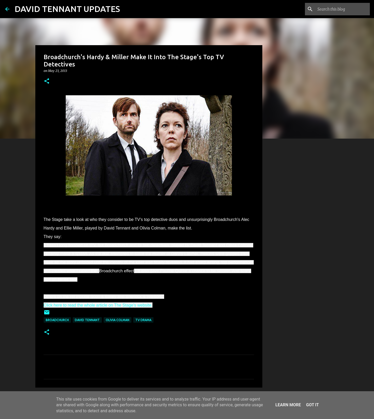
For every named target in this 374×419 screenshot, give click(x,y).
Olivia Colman (117, 320)
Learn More (288, 404)
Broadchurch (57, 320)
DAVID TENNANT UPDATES (67, 8)
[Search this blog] (342, 9)
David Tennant (87, 320)
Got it (312, 404)
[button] (47, 81)
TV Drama (143, 320)
